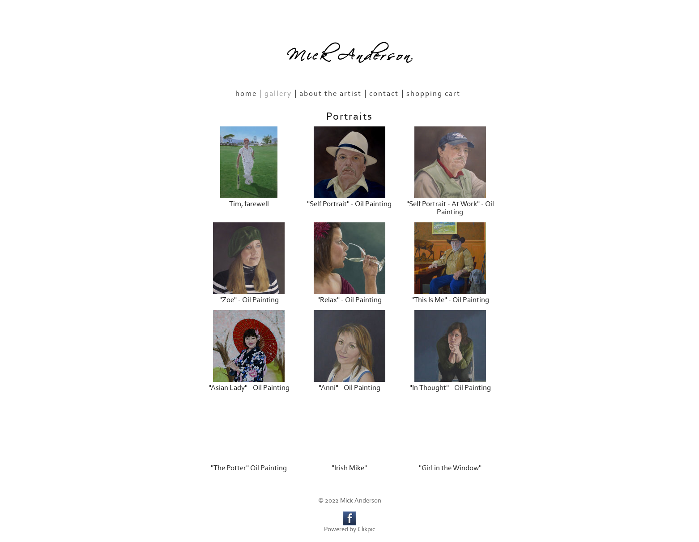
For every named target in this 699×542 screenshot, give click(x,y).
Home (246, 94)
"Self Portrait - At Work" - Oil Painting (450, 208)
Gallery (278, 94)
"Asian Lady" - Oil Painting (249, 388)
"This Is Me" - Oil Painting (450, 300)
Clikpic (366, 529)
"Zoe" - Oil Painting (249, 300)
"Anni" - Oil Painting (349, 388)
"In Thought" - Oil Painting (450, 388)
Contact (384, 94)
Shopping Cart (433, 94)
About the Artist (330, 94)
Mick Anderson (349, 52)
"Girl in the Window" (450, 468)
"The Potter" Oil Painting (249, 468)
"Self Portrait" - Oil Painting (349, 204)
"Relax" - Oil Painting (349, 300)
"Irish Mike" (349, 468)
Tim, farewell (249, 204)
